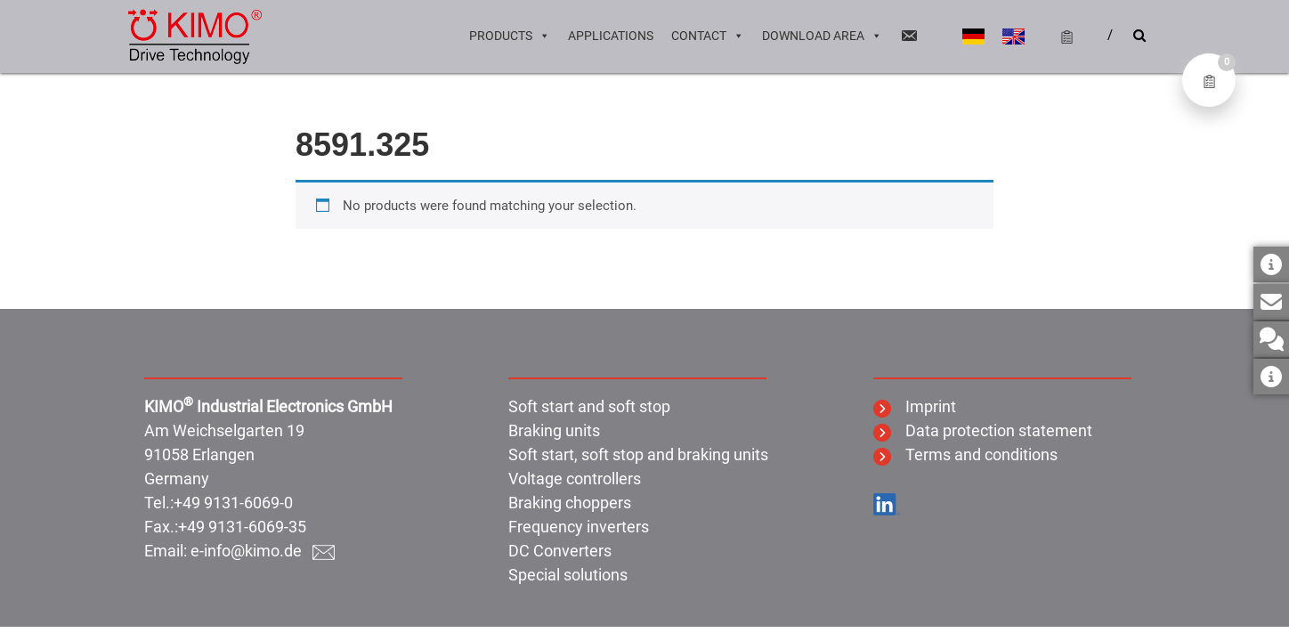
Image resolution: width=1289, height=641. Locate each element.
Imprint (914, 406)
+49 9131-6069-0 (233, 502)
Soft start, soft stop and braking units (638, 454)
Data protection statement (982, 430)
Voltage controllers (574, 478)
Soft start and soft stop (589, 406)
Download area (822, 35)
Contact (707, 35)
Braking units (554, 430)
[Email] (909, 35)
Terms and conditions (965, 454)
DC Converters (560, 550)
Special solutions (568, 574)
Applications (610, 35)
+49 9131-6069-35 (242, 526)
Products (509, 35)
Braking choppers (569, 502)
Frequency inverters (578, 526)
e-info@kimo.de (263, 550)
